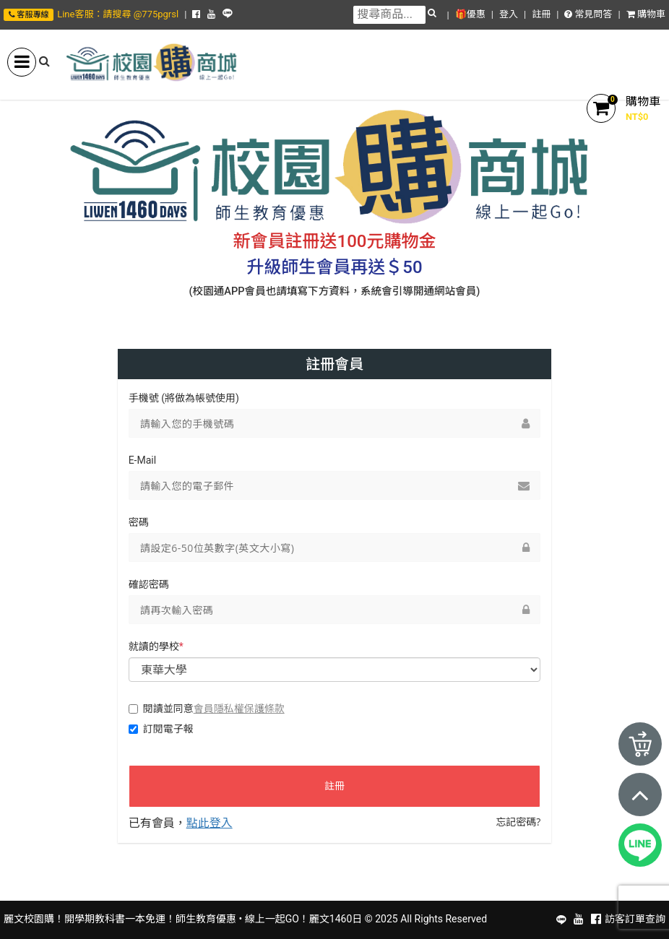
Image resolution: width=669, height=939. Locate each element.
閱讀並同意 (207, 708)
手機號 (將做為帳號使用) (184, 398)
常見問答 (588, 14)
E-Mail (142, 460)
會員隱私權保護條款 (239, 708)
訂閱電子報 (161, 729)
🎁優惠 (470, 14)
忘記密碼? (518, 821)
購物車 (645, 14)
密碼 (139, 522)
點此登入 (209, 823)
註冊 (541, 14)
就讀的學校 (156, 646)
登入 (508, 14)
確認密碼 (149, 584)
